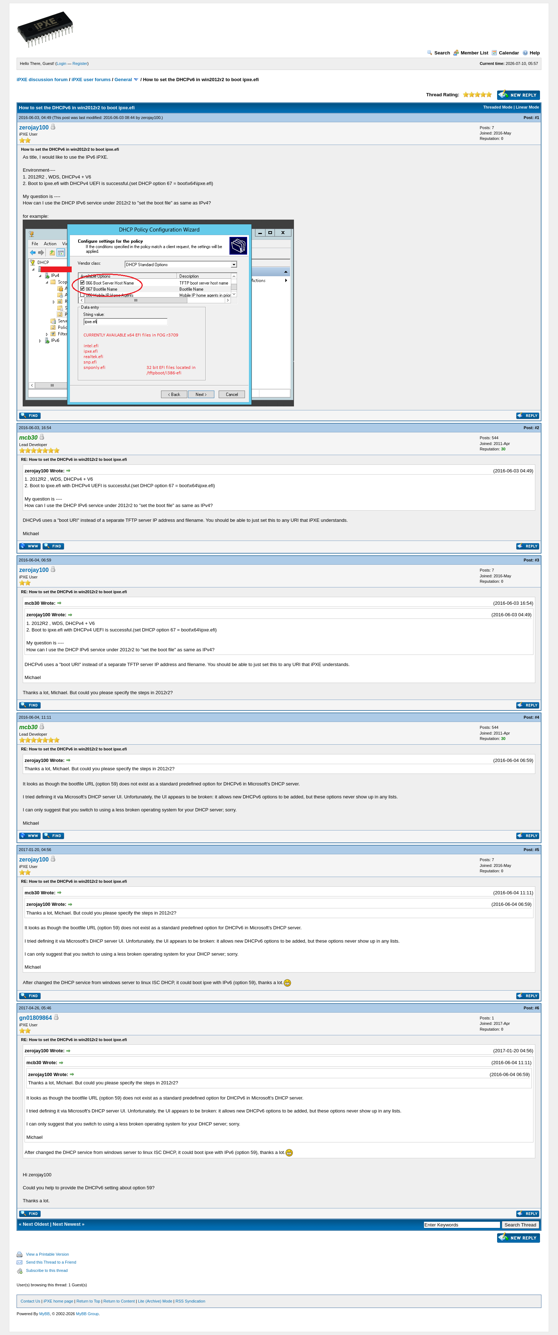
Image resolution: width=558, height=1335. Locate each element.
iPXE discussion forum (42, 79)
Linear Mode (527, 107)
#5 (537, 849)
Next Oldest (36, 1224)
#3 (537, 560)
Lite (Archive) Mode (155, 1301)
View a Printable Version (47, 1254)
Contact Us (30, 1301)
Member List (470, 53)
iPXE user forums (91, 79)
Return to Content (119, 1301)
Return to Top (88, 1301)
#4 (537, 717)
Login (61, 63)
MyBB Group (87, 1314)
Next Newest (66, 1224)
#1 (537, 117)
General (123, 79)
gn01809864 (35, 1018)
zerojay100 (151, 117)
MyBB (44, 1314)
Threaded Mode (497, 107)
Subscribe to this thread (47, 1270)
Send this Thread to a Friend (51, 1262)
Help (531, 53)
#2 (537, 428)
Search (438, 53)
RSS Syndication (190, 1301)
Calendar (505, 53)
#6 (537, 1008)
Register (79, 63)
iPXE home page (58, 1301)
